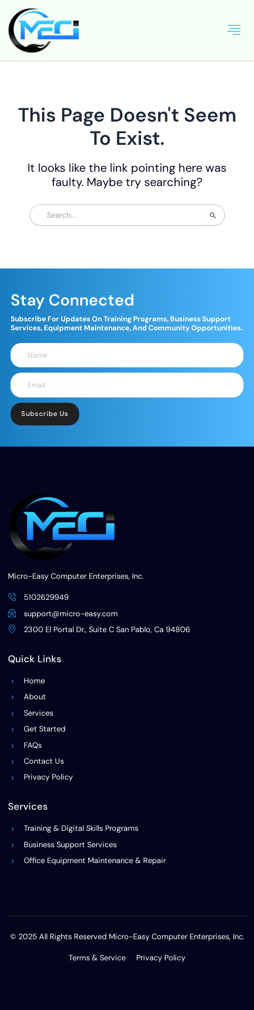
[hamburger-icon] (234, 30)
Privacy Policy (160, 958)
